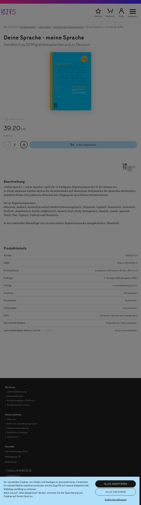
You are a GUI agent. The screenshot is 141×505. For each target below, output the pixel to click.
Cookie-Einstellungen (115, 500)
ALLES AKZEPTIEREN (115, 483)
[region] (70, 491)
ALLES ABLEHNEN (115, 491)
